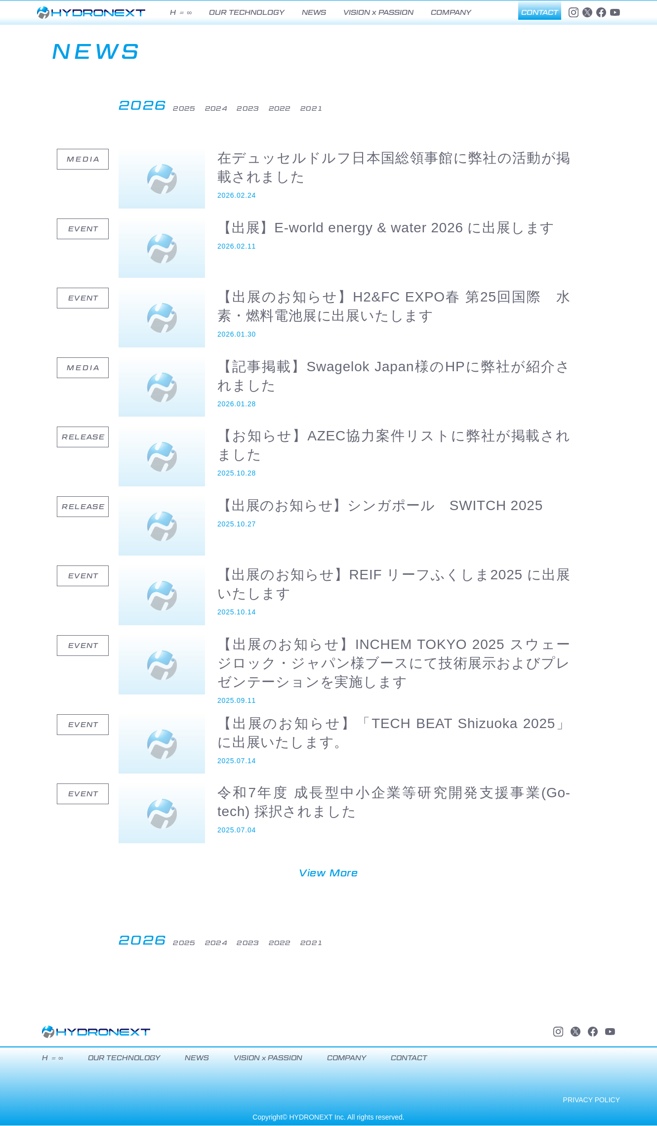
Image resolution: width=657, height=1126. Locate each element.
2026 (145, 105)
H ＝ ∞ (181, 12)
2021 (368, 108)
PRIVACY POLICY (591, 1100)
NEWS (314, 12)
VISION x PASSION (378, 12)
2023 (284, 108)
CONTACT (539, 12)
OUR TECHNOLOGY (247, 12)
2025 (201, 108)
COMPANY (451, 12)
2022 (326, 108)
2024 (243, 108)
